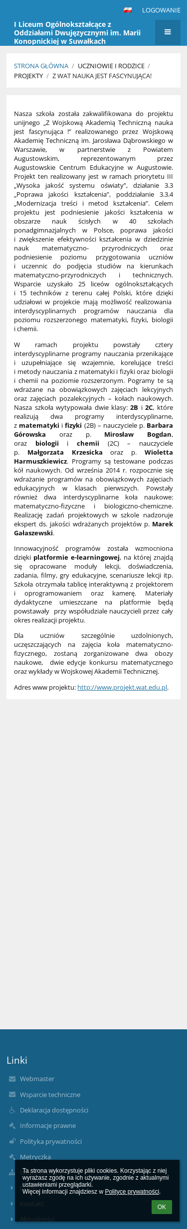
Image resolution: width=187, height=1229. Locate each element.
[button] (127, 10)
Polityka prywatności (51, 1141)
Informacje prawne (48, 1125)
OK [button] (162, 1207)
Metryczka (35, 1156)
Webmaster (37, 1078)
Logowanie (161, 9)
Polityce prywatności (132, 1191)
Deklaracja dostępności (54, 1110)
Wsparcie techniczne (50, 1094)
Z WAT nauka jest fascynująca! (102, 75)
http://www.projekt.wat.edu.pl (122, 687)
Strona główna (41, 65)
